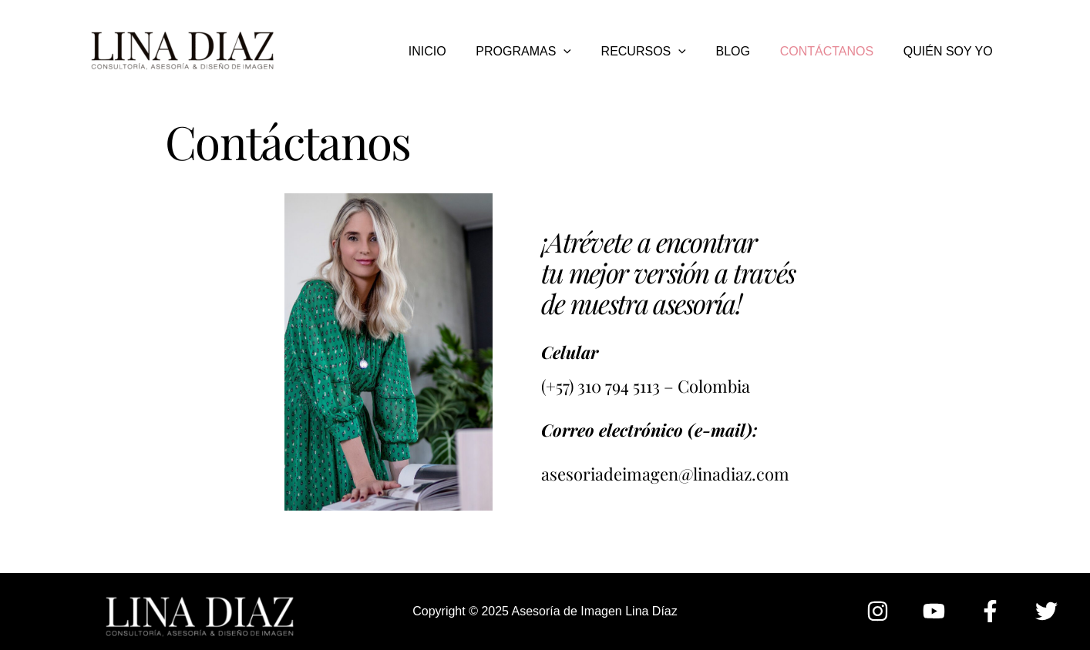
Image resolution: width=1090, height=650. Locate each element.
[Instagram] (877, 611)
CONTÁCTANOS (834, 51)
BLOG (745, 51)
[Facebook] (990, 611)
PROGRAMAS (546, 52)
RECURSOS (661, 52)
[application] (586, 52)
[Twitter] (1046, 611)
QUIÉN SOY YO (950, 51)
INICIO (455, 51)
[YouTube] (933, 611)
